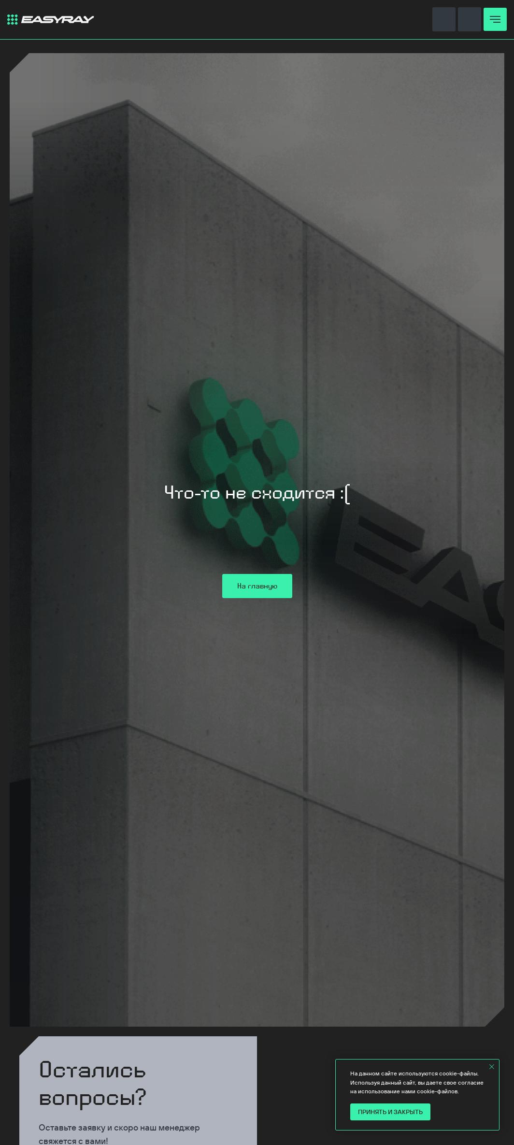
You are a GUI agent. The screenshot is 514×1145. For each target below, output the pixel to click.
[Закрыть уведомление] (492, 1067)
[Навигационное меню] (495, 19)
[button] (444, 19)
